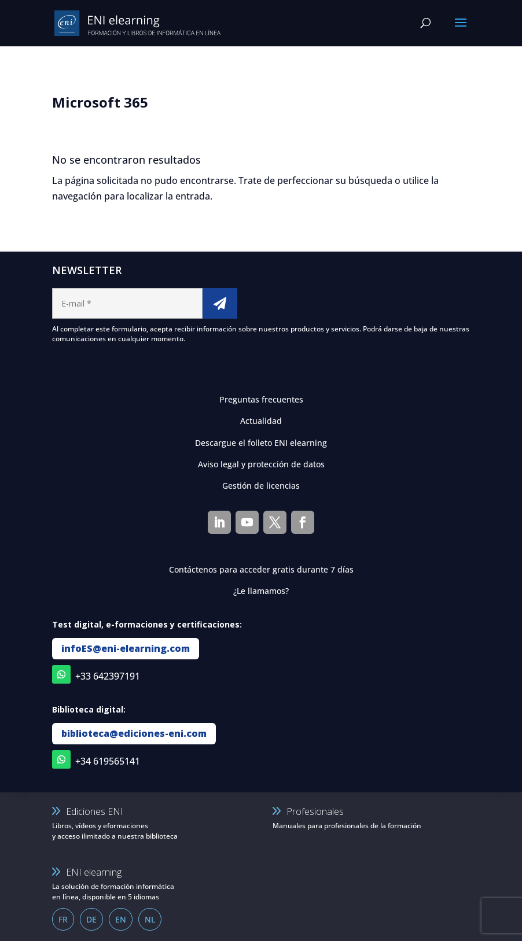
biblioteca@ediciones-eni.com (134, 733)
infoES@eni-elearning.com (125, 648)
